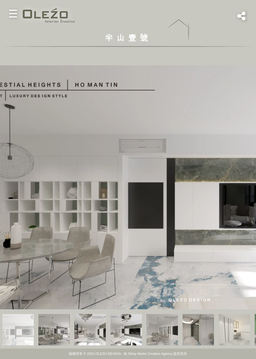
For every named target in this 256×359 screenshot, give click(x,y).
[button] (13, 14)
